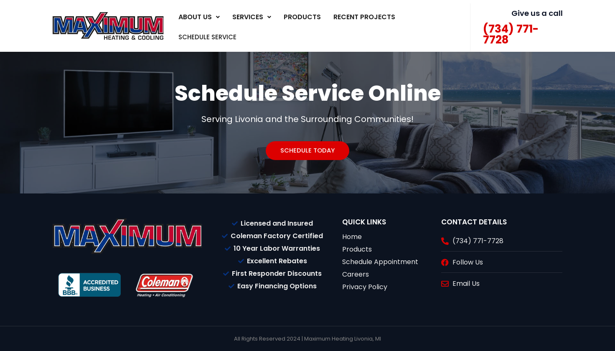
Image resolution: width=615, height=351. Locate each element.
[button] (199, 17)
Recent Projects (364, 17)
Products (302, 17)
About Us (199, 17)
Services (251, 17)
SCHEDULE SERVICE (217, 36)
